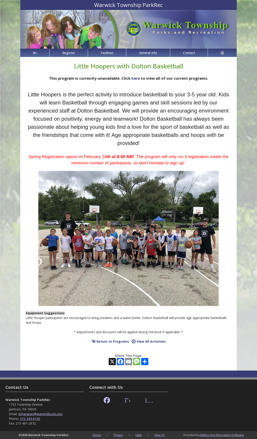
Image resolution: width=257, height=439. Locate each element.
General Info (148, 53)
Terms (96, 435)
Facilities (107, 53)
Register (68, 53)
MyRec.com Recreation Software (222, 435)
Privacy (118, 435)
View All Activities (149, 341)
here (135, 78)
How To (159, 435)
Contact (189, 53)
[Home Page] (34, 53)
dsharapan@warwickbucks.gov (40, 414)
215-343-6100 (30, 418)
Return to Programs (110, 341)
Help (138, 435)
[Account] (222, 53)
